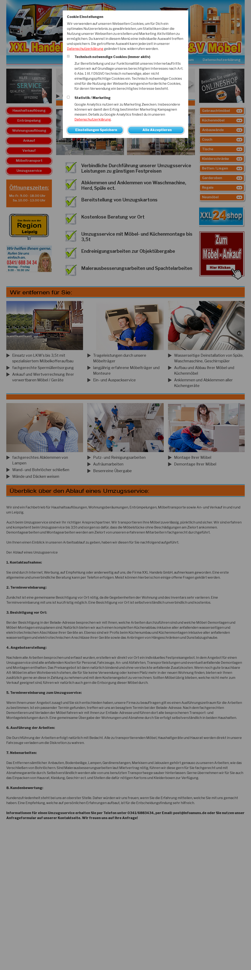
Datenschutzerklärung (85, 49)
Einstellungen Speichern (96, 130)
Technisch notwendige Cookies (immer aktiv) (112, 57)
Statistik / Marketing (92, 98)
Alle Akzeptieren (157, 130)
